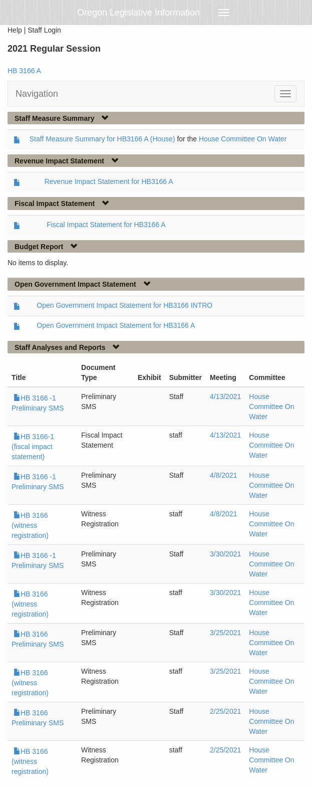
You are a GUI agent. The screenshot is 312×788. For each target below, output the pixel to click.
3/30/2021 (225, 554)
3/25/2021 (225, 633)
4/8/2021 (223, 475)
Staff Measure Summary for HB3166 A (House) (102, 139)
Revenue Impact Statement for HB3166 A (109, 181)
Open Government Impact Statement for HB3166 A (116, 325)
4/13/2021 (225, 396)
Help (15, 30)
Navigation (37, 94)
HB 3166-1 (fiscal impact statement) (33, 447)
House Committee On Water (242, 139)
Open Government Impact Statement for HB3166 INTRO (124, 305)
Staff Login (44, 30)
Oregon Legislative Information (138, 13)
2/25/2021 (225, 711)
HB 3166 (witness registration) (30, 525)
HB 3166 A (24, 71)
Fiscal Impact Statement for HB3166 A (106, 225)
